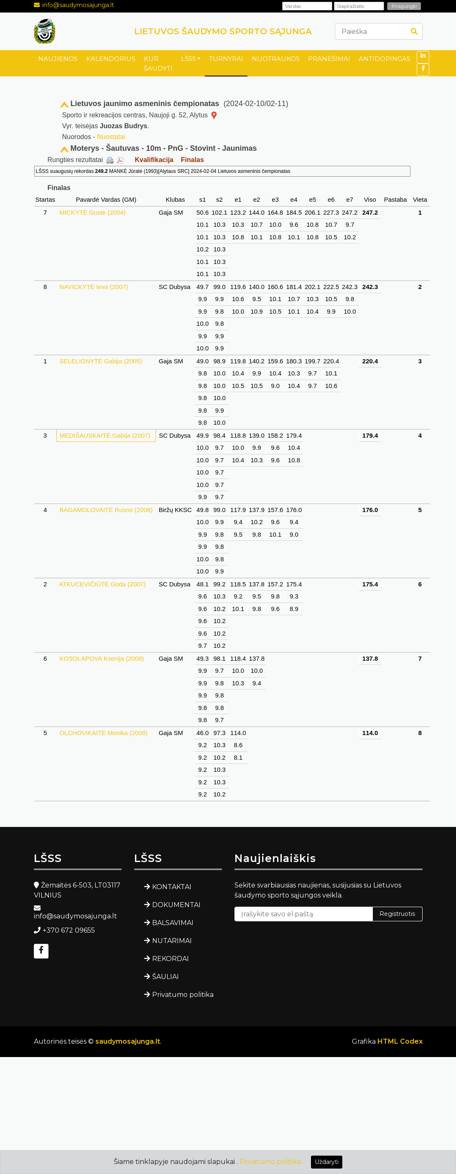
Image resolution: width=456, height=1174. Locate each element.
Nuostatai (111, 136)
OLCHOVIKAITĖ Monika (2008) (103, 732)
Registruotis (397, 914)
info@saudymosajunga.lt (78, 5)
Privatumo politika (183, 995)
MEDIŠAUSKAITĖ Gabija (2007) (105, 435)
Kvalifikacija (154, 159)
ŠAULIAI (165, 977)
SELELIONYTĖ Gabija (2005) (101, 361)
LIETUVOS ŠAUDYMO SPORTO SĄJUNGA (223, 31)
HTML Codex (400, 1041)
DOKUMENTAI (176, 905)
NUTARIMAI (172, 941)
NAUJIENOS (58, 59)
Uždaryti (327, 1162)
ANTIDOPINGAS (384, 59)
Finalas (192, 159)
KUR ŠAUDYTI (158, 63)
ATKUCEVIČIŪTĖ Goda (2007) (103, 584)
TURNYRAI (226, 59)
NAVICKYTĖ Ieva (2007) (94, 286)
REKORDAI (170, 959)
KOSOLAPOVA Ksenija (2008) (102, 658)
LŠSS (188, 59)
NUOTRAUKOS (276, 59)
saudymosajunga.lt (127, 1041)
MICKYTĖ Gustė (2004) (92, 212)
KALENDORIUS (110, 59)
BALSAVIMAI (173, 923)
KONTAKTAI (171, 887)
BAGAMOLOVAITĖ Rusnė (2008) (106, 509)
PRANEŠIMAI (329, 59)
